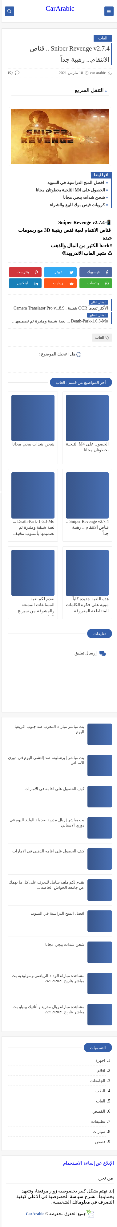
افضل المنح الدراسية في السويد (75, 182)
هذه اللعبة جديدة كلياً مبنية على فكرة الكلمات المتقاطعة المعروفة (85, 605)
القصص (97, 1111)
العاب (101, 38)
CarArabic (58, 8)
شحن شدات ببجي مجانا (83, 197)
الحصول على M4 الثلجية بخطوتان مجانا (68, 190)
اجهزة (99, 1060)
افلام (100, 1070)
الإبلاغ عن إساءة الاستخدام (87, 1163)
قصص (99, 1141)
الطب (99, 1091)
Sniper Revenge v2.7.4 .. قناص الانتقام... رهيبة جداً (86, 527)
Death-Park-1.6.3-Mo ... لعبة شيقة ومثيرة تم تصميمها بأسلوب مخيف (32, 527)
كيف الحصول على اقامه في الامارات (53, 788)
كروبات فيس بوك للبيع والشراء (75, 205)
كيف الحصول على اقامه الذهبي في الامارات (47, 851)
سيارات (97, 1131)
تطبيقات (97, 1121)
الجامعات (96, 1080)
